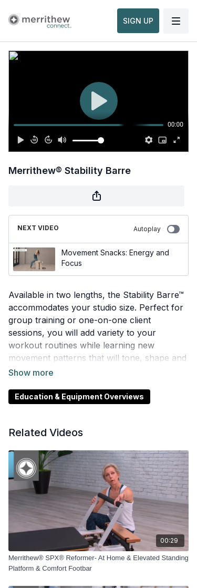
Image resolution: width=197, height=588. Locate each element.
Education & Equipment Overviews (79, 396)
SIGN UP (138, 20)
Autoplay (156, 229)
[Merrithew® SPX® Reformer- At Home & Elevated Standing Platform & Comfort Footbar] (98, 563)
